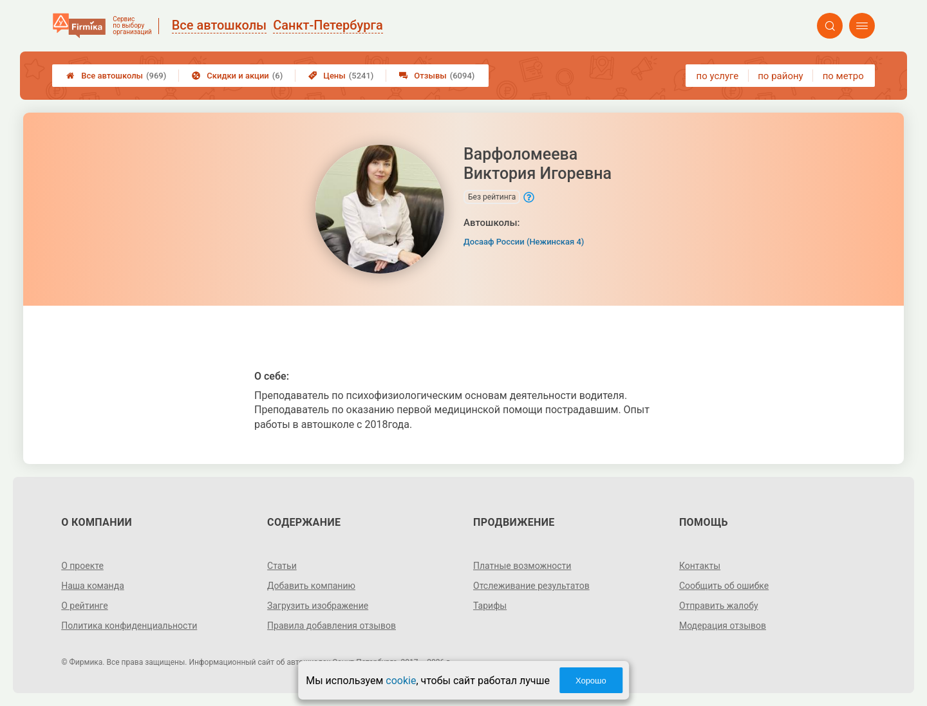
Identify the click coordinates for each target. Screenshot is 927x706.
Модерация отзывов (722, 625)
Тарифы (490, 605)
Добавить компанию (311, 586)
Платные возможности (522, 566)
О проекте (82, 566)
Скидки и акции (237, 75)
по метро (843, 76)
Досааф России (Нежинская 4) (524, 241)
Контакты (699, 566)
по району (780, 76)
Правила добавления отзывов (331, 625)
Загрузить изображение (317, 605)
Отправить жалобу (718, 605)
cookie (401, 680)
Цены (340, 75)
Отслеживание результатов (531, 586)
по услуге (718, 76)
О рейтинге (84, 605)
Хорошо (591, 680)
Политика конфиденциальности (129, 625)
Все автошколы (116, 75)
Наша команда (92, 586)
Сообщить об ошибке (724, 586)
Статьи (282, 566)
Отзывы (436, 75)
